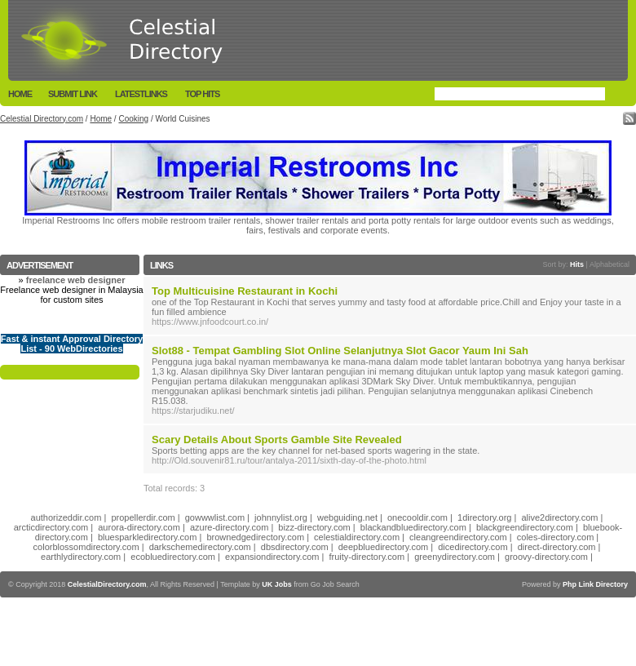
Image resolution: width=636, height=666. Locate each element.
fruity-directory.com (366, 557)
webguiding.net (347, 517)
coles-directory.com (555, 537)
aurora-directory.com (139, 527)
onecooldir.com (417, 517)
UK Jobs (277, 584)
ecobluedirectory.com (172, 557)
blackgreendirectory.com (524, 527)
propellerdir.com (142, 517)
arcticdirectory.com (51, 527)
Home (20, 94)
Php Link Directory (595, 584)
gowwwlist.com (215, 517)
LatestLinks (141, 94)
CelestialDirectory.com (107, 584)
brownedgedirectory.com (255, 537)
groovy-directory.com (546, 557)
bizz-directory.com (314, 527)
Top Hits (202, 94)
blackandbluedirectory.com (413, 527)
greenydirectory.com (454, 557)
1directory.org (484, 517)
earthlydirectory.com (81, 557)
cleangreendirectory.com (458, 537)
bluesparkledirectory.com (147, 537)
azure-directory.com (229, 527)
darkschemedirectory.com (200, 547)
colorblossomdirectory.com (86, 547)
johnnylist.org (280, 517)
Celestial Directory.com (41, 118)
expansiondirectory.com (272, 557)
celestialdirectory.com (357, 537)
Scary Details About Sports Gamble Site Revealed (277, 439)
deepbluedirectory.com (383, 547)
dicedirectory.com (472, 547)
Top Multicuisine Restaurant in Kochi (245, 291)
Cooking (133, 118)
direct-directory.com (557, 547)
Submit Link (72, 94)
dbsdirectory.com (295, 547)
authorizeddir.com (66, 517)
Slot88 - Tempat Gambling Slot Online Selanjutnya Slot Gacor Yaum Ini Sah (340, 350)
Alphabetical (609, 264)
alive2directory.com (560, 517)
